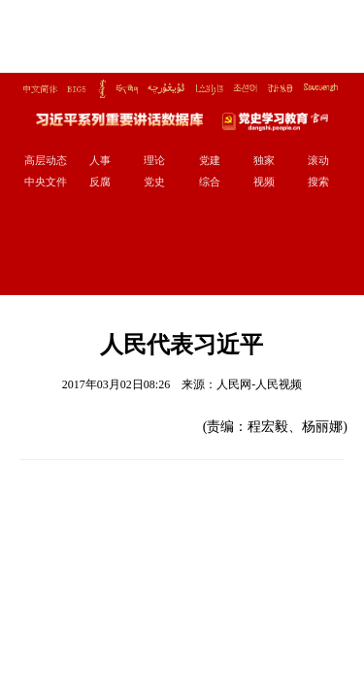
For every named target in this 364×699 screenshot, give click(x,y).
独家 (264, 160)
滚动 (318, 160)
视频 (264, 181)
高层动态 (45, 160)
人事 (100, 160)
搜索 (318, 181)
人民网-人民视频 (259, 384)
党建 (209, 160)
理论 (154, 160)
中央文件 (45, 181)
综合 (209, 181)
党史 (154, 181)
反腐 (100, 181)
